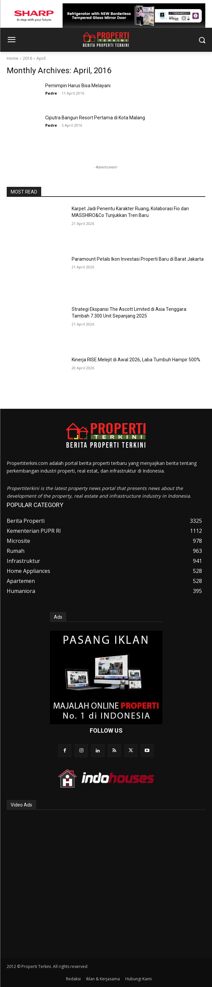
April (41, 58)
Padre (51, 93)
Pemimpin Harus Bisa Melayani (78, 85)
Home (12, 58)
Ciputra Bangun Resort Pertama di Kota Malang (95, 117)
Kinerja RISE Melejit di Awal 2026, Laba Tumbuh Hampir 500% (136, 359)
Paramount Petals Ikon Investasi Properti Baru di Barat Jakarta (138, 259)
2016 (27, 58)
